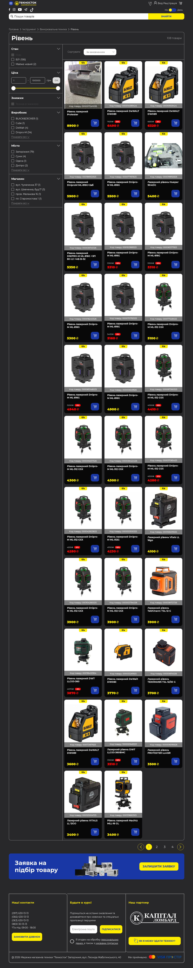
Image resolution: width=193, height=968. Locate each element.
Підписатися (111, 929)
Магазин (35, 178)
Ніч (166, 10)
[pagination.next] (180, 847)
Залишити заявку (159, 866)
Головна (14, 29)
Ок (56, 80)
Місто (35, 145)
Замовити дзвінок (27, 936)
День (180, 10)
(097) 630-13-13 (20, 913)
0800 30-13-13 (19, 924)
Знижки (35, 98)
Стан (35, 49)
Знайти (166, 16)
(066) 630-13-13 (20, 916)
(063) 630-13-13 (20, 920)
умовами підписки (107, 943)
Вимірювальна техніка (53, 29)
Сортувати (74, 51)
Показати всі (20, 136)
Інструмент (29, 29)
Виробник (35, 112)
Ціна (35, 72)
